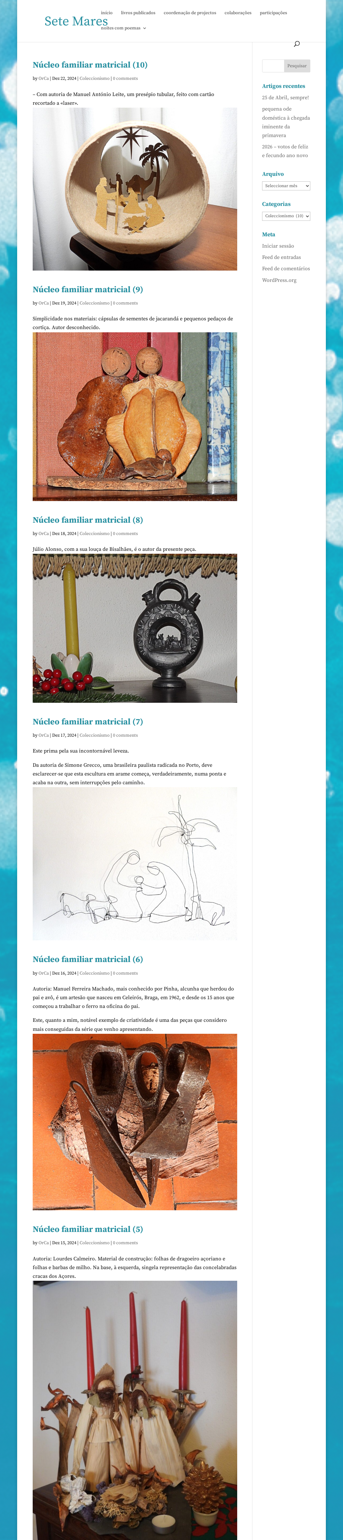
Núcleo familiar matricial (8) (88, 520)
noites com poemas (120, 28)
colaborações (238, 13)
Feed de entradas (281, 257)
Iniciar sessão (278, 246)
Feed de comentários (286, 268)
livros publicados (138, 13)
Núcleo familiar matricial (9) (88, 289)
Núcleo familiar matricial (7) (88, 722)
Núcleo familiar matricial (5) (88, 1229)
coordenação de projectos (190, 13)
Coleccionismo (95, 78)
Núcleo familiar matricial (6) (88, 959)
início (107, 13)
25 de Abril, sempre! (285, 97)
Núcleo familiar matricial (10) (90, 65)
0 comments (125, 78)
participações (273, 13)
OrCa (44, 78)
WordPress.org (279, 280)
